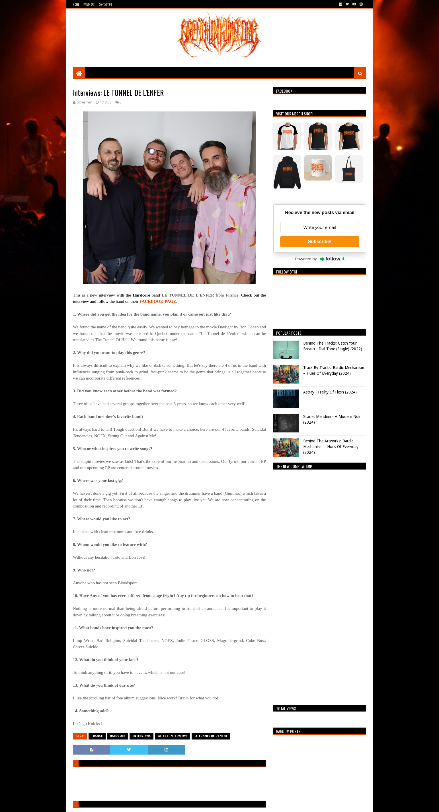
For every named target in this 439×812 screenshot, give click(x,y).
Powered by (319, 258)
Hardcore (117, 736)
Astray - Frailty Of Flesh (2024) (330, 392)
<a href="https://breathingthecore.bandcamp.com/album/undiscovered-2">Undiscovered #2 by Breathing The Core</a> (319, 585)
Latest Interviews (172, 736)
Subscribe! (320, 241)
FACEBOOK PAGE (158, 301)
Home (76, 4)
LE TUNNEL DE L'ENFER (210, 736)
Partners (89, 4)
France (97, 736)
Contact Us (105, 4)
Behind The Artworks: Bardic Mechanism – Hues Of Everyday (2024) (330, 446)
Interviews (141, 736)
